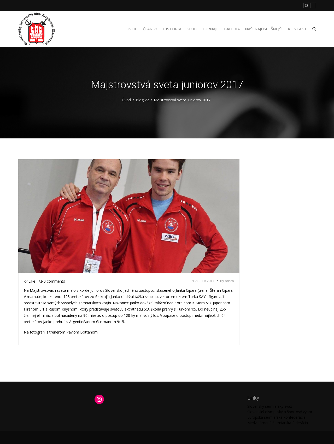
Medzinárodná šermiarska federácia (277, 422)
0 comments (52, 281)
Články (150, 28)
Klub (191, 28)
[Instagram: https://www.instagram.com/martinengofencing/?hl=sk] (99, 399)
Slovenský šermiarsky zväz (269, 406)
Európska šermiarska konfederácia (276, 417)
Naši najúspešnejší (264, 28)
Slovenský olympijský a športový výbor (279, 411)
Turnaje (210, 28)
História (172, 28)
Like (29, 281)
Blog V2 (142, 99)
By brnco (227, 280)
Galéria (232, 28)
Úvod (132, 28)
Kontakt (297, 28)
